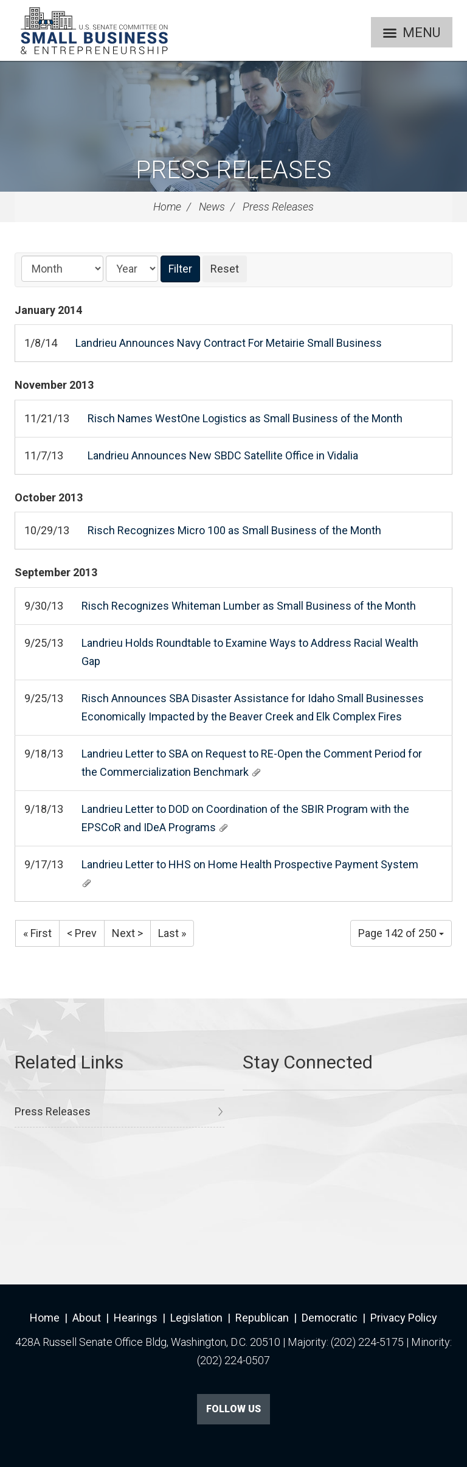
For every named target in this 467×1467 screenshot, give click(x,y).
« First (37, 933)
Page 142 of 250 (401, 933)
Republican (262, 1317)
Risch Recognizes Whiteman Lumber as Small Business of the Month (248, 605)
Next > (127, 933)
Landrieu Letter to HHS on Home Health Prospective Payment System (249, 864)
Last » (172, 933)
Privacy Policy (403, 1317)
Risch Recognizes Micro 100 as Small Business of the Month (234, 530)
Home (167, 206)
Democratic (330, 1317)
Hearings (135, 1317)
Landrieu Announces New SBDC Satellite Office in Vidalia (223, 455)
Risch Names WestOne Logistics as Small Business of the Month (245, 418)
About (86, 1317)
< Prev (82, 933)
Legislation (196, 1317)
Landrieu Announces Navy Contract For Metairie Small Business (228, 342)
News (212, 206)
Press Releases (233, 170)
